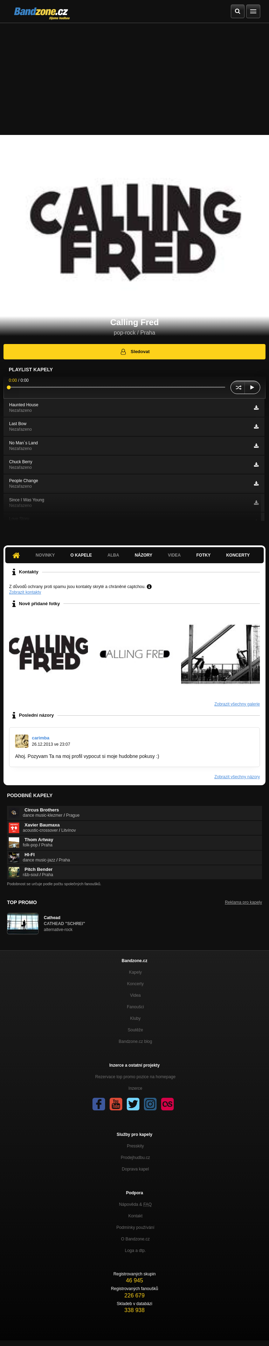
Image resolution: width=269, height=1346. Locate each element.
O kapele (81, 555)
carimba (40, 737)
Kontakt (135, 1215)
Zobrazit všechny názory (237, 776)
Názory (143, 555)
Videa (174, 555)
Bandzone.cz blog (135, 1041)
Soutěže (135, 1030)
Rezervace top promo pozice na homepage (135, 1076)
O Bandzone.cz (135, 1239)
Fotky (203, 555)
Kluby (135, 1018)
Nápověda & (135, 1204)
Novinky (45, 555)
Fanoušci (135, 1006)
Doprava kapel (135, 1169)
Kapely (135, 972)
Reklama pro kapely (243, 902)
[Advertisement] (134, 75)
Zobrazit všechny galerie (237, 704)
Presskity (135, 1146)
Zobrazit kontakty (25, 592)
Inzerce (135, 1088)
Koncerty (238, 555)
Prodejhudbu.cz (135, 1157)
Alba (113, 555)
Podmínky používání (135, 1227)
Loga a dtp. (135, 1250)
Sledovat (134, 352)
